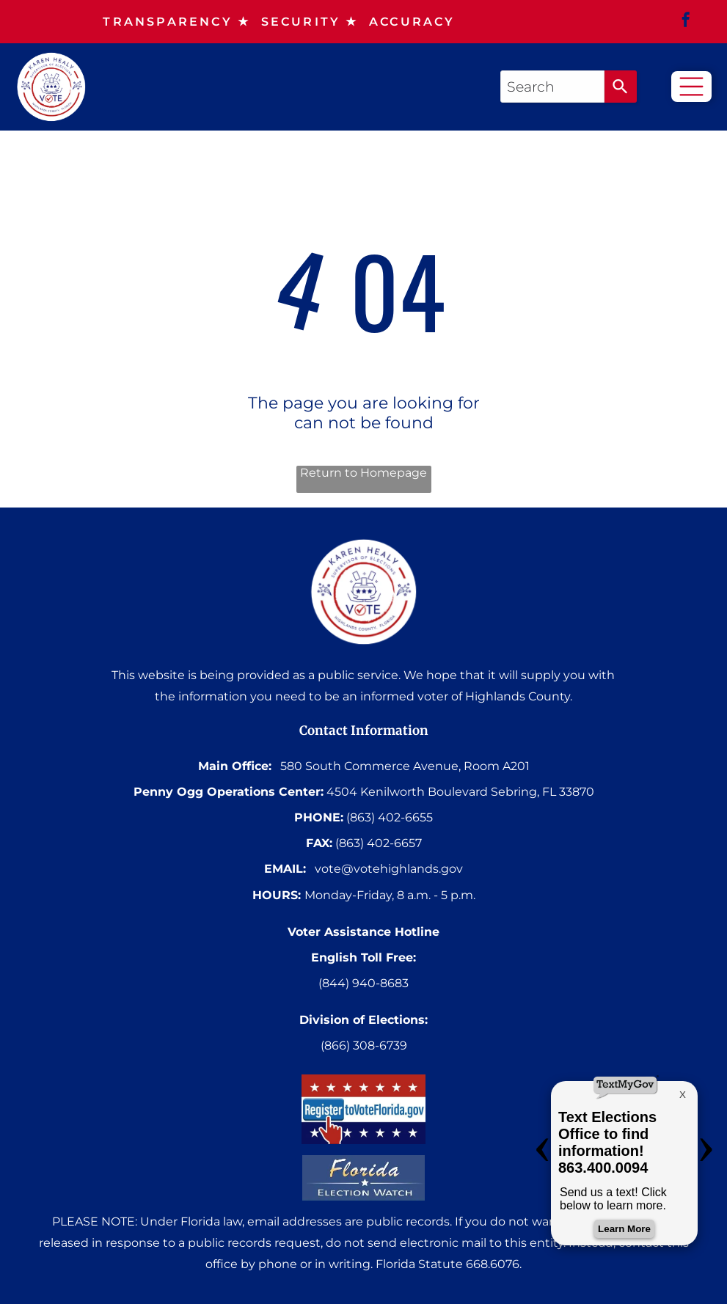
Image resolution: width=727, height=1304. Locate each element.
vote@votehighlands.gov (389, 869)
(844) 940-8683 (363, 983)
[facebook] (686, 21)
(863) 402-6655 (389, 817)
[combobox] (552, 86)
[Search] (620, 86)
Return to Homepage (363, 473)
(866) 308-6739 (364, 1045)
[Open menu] (691, 86)
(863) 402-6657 (378, 843)
